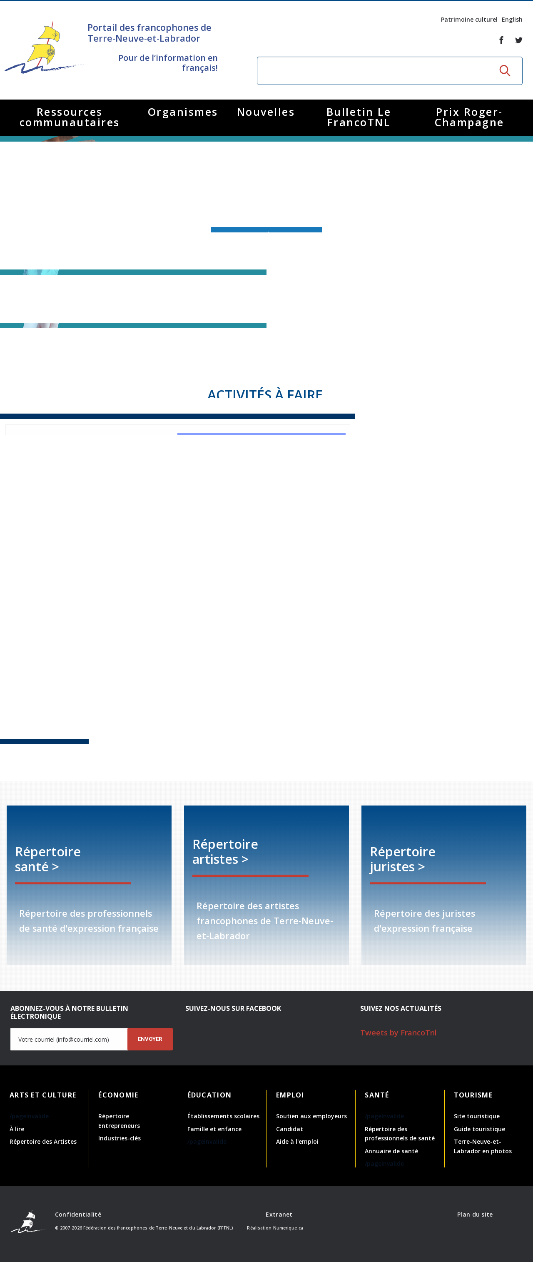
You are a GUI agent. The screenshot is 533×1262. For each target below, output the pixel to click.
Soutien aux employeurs (311, 1116)
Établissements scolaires (223, 1116)
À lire (17, 1129)
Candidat (289, 1129)
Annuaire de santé (391, 1151)
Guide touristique (479, 1129)
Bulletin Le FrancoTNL (358, 117)
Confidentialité (78, 1214)
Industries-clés (119, 1138)
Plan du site (475, 1214)
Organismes (183, 112)
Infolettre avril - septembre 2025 (266, 769)
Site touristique (477, 1116)
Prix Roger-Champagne (469, 117)
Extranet (279, 1214)
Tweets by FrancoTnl (398, 1033)
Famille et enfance (214, 1129)
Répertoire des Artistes (43, 1141)
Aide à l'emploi (297, 1141)
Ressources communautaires (70, 117)
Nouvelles (266, 112)
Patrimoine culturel (469, 19)
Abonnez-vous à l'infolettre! (266, 235)
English (512, 19)
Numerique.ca (288, 1228)
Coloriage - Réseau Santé (386, 696)
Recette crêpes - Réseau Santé (178, 700)
